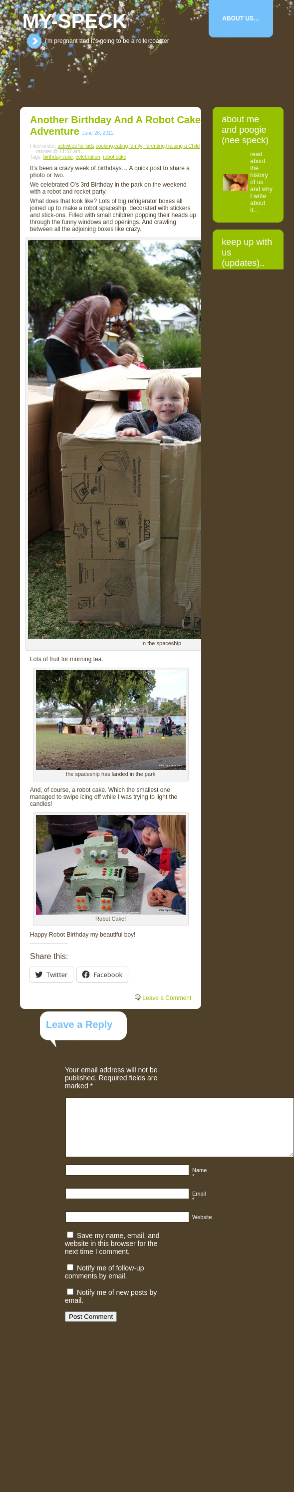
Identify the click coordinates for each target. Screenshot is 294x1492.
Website (202, 1217)
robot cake (114, 157)
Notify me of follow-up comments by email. (104, 1272)
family (135, 146)
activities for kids (76, 146)
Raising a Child (183, 146)
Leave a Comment (166, 998)
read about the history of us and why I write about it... (261, 182)
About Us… (241, 18)
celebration (88, 157)
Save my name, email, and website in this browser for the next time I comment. (112, 1243)
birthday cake (58, 157)
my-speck (74, 21)
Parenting (154, 146)
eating (121, 146)
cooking (104, 146)
